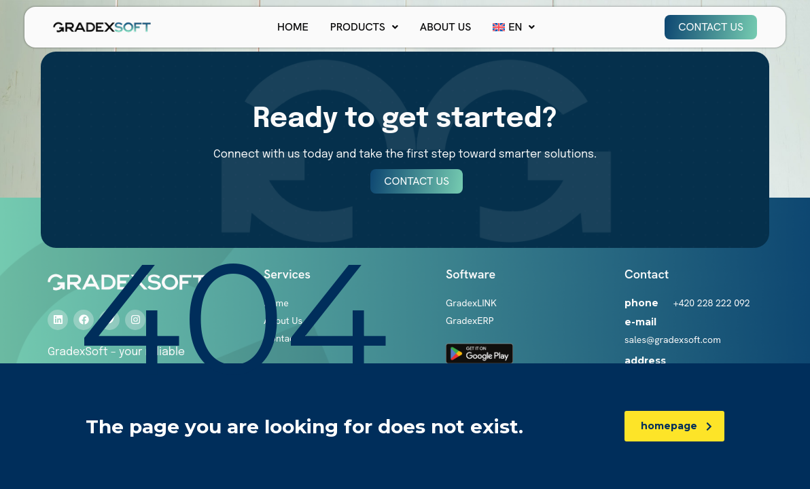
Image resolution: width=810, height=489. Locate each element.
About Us (446, 27)
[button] (364, 27)
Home (293, 27)
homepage (676, 426)
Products (364, 27)
